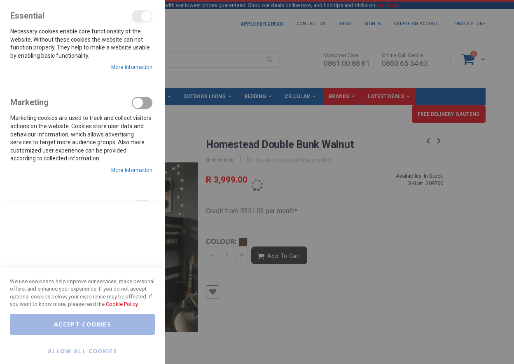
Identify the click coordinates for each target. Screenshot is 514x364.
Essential (142, 16)
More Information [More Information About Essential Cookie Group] (131, 67)
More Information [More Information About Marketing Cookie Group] (131, 170)
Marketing (142, 103)
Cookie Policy (122, 304)
